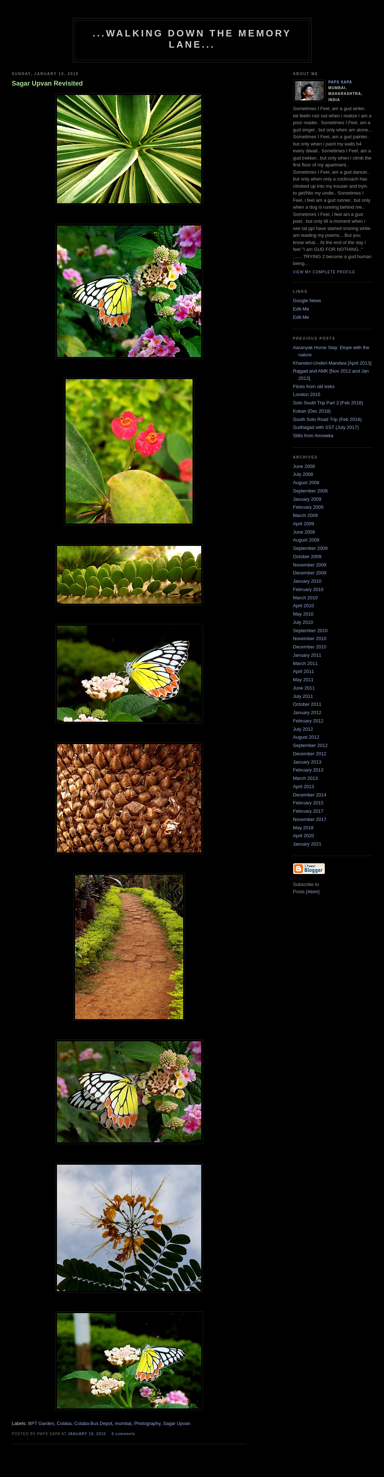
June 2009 (304, 532)
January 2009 (307, 499)
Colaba (64, 1423)
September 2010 (310, 630)
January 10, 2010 (87, 1434)
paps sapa (340, 82)
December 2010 (310, 647)
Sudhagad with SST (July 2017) (326, 427)
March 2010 (305, 597)
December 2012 (310, 753)
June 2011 (304, 688)
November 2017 (310, 819)
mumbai (123, 1423)
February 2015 (308, 802)
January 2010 (307, 581)
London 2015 (307, 394)
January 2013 (307, 762)
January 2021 (307, 844)
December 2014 (310, 795)
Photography (147, 1423)
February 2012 (308, 721)
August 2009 (306, 540)
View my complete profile (324, 272)
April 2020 (303, 835)
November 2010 (310, 638)
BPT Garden (41, 1423)
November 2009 (310, 565)
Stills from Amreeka (313, 435)
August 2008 (306, 482)
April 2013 (303, 786)
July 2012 (303, 729)
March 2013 (305, 778)
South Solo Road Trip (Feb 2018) (327, 419)
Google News (307, 300)
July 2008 (303, 474)
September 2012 (310, 745)
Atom (312, 891)
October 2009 (307, 556)
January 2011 (307, 655)
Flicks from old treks (314, 386)
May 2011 (303, 679)
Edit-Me (301, 309)
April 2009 (303, 523)
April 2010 (303, 605)
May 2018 (303, 827)
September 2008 (310, 491)
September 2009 (310, 548)
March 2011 (305, 663)
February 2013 (308, 770)
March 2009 (305, 515)
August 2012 (306, 737)
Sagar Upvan (176, 1423)
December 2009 (310, 572)
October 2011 (307, 704)
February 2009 (308, 507)
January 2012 (307, 712)
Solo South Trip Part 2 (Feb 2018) (328, 402)
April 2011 (303, 671)
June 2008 (304, 466)
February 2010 (308, 589)
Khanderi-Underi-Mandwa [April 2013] (332, 363)
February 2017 (308, 811)
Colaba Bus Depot (93, 1423)
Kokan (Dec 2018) (312, 411)
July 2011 (303, 696)
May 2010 (303, 614)
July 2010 (303, 622)
